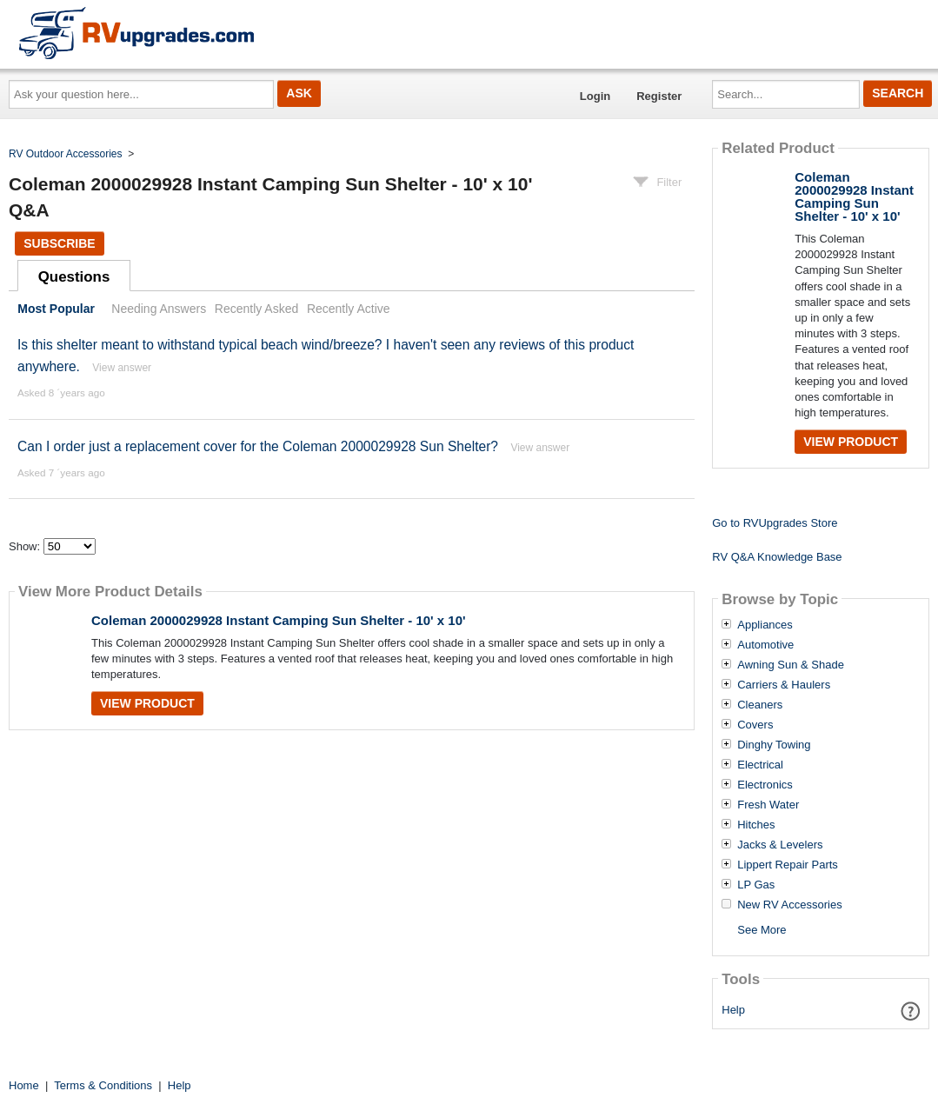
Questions (74, 277)
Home (24, 1085)
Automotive (765, 645)
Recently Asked (256, 309)
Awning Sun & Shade (790, 665)
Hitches (756, 825)
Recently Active (348, 309)
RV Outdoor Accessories (66, 154)
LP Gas (756, 885)
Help (733, 1009)
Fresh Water (768, 805)
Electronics (765, 785)
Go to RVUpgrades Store (774, 522)
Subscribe (59, 243)
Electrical (760, 765)
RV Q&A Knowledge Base (777, 556)
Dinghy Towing (773, 745)
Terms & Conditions (103, 1085)
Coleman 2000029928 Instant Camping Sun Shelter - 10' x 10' (278, 620)
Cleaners (759, 705)
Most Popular (56, 309)
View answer (121, 368)
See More (761, 929)
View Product (147, 703)
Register (659, 96)
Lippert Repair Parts (787, 865)
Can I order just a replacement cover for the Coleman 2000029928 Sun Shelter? (257, 446)
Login (595, 96)
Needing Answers (158, 309)
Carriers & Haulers (783, 685)
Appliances (765, 625)
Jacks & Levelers (779, 845)
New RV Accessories (789, 905)
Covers (755, 725)
